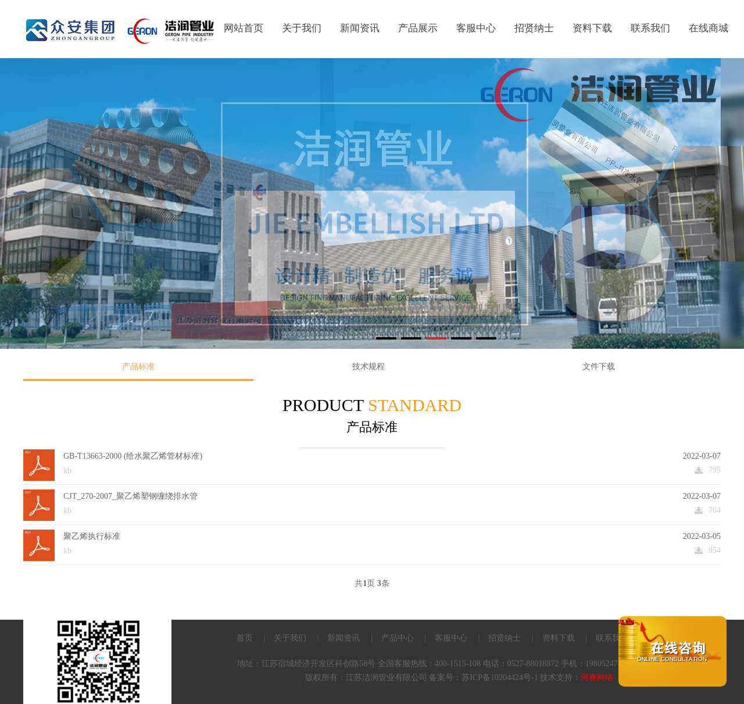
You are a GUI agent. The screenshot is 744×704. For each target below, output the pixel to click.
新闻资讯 (360, 28)
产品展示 (418, 28)
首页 (245, 638)
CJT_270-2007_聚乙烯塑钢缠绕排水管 (130, 496)
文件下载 (598, 366)
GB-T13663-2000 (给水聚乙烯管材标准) (132, 456)
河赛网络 (597, 677)
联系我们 (650, 28)
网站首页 (243, 28)
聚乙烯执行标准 (91, 536)
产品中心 (397, 638)
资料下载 (592, 28)
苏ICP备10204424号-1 (500, 677)
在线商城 (708, 28)
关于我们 (301, 28)
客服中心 (476, 28)
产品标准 (138, 366)
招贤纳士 (534, 28)
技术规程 (368, 366)
